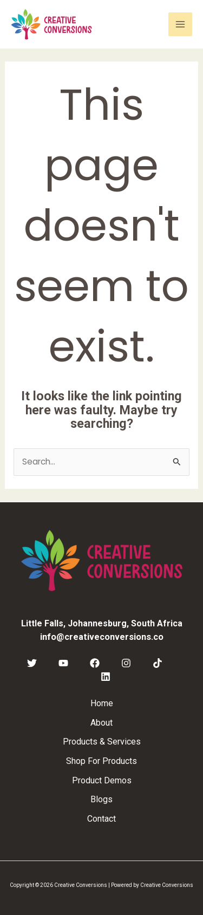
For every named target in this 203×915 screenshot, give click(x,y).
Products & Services (102, 741)
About (101, 723)
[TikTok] (157, 663)
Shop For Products (101, 761)
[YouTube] (63, 663)
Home (101, 703)
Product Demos (102, 780)
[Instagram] (126, 663)
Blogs (101, 799)
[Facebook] (95, 663)
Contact (101, 819)
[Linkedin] (105, 676)
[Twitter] (32, 663)
